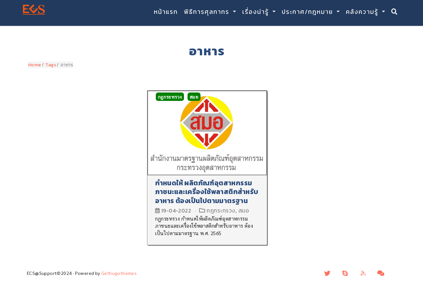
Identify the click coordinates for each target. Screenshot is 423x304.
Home (34, 64)
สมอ (194, 97)
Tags (50, 64)
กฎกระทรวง (170, 97)
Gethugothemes (119, 273)
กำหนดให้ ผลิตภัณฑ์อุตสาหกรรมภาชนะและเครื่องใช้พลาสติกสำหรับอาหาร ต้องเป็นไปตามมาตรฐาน (206, 192)
